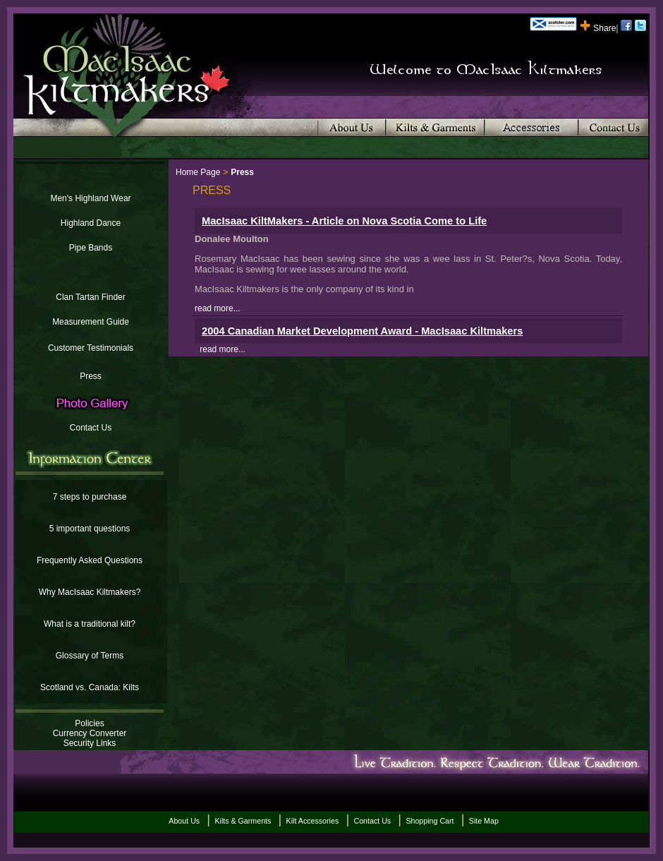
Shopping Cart (430, 821)
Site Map (484, 821)
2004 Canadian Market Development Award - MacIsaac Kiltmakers (362, 331)
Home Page (198, 172)
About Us (184, 821)
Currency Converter (90, 733)
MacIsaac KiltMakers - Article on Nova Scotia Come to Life (344, 221)
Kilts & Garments (242, 821)
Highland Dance (91, 223)
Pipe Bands (90, 248)
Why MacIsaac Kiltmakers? (90, 592)
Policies (89, 723)
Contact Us (90, 428)
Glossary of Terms (89, 656)
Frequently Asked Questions (89, 560)
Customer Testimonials (90, 348)
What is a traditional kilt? (89, 624)
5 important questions (89, 529)
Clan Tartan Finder (91, 297)
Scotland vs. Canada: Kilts (89, 687)
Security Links (89, 743)
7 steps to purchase (90, 497)
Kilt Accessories (312, 821)
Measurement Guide (90, 322)
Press (91, 376)
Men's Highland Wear (90, 198)
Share (598, 28)
